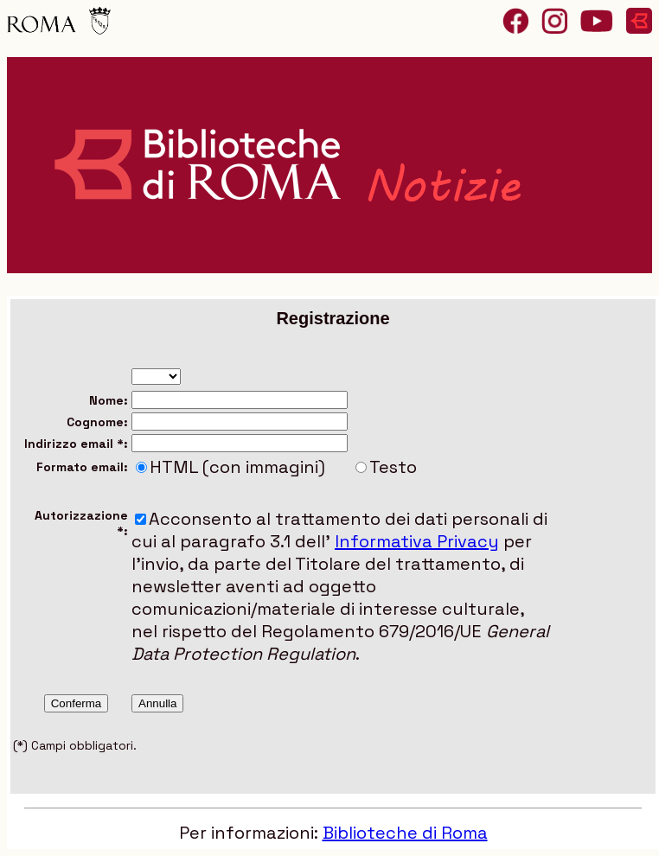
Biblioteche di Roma (405, 832)
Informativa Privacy (417, 541)
